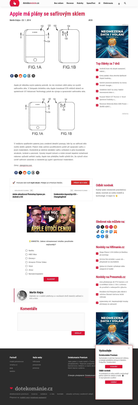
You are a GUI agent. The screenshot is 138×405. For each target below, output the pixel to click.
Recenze (70, 3)
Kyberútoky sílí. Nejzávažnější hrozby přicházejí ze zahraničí (114, 302)
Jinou (31, 270)
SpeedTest (91, 3)
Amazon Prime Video (38, 263)
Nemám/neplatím (36, 274)
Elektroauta (108, 3)
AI (99, 3)
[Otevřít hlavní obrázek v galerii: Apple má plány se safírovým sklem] (51, 47)
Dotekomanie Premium (95, 375)
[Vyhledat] (125, 3)
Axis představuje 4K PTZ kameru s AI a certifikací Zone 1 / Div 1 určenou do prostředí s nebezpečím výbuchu (114, 284)
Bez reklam (58, 3)
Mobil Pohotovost (17, 362)
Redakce (43, 394)
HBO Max (33, 255)
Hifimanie (36, 362)
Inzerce (34, 394)
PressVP (36, 368)
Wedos (12, 371)
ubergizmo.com (26, 165)
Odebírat (114, 382)
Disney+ (32, 259)
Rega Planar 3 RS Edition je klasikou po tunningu (114, 253)
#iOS (90, 20)
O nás (52, 394)
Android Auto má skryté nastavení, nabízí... (113, 70)
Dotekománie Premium (19, 394)
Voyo (31, 266)
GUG (11, 368)
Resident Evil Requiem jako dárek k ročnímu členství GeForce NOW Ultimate (113, 294)
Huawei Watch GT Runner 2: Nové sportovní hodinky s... (113, 98)
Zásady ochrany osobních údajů (79, 394)
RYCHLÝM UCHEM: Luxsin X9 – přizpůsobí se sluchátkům (112, 260)
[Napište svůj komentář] (51, 322)
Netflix (31, 251)
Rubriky (80, 3)
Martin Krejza (15, 20)
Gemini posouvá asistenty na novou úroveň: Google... (113, 84)
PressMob (37, 365)
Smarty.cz (13, 365)
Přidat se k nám (80, 183)
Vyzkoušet (113, 366)
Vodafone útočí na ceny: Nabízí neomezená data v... (111, 91)
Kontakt (60, 394)
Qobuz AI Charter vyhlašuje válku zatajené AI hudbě (112, 267)
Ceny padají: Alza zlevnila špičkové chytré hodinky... (113, 77)
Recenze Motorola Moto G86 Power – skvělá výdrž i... (114, 105)
